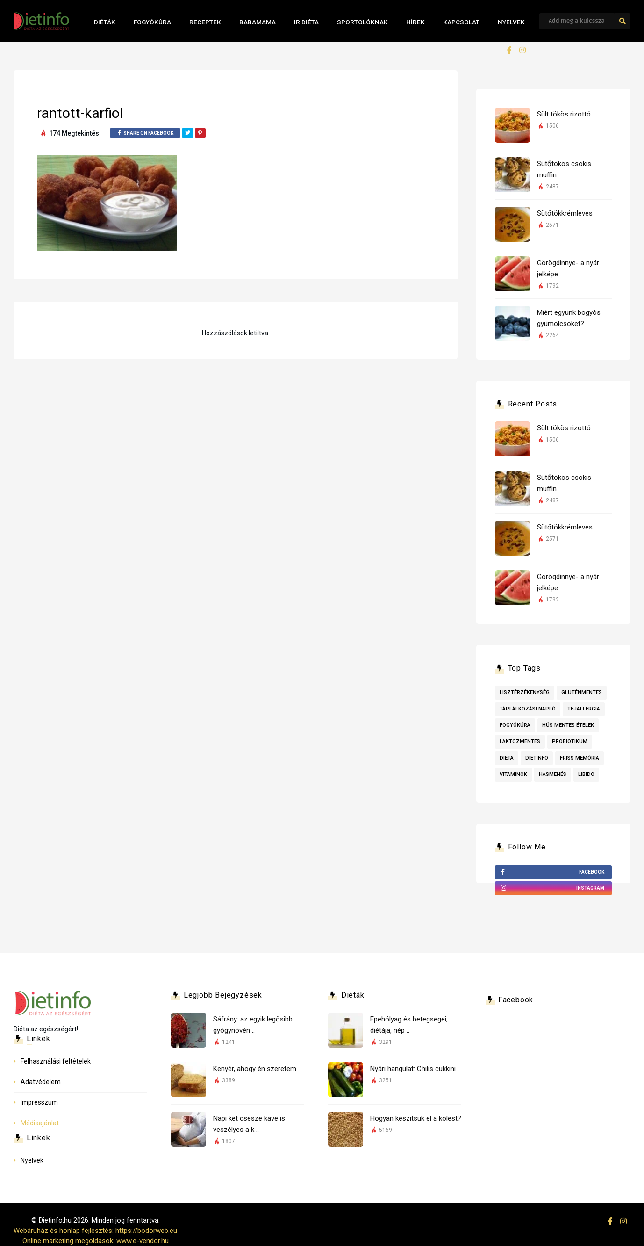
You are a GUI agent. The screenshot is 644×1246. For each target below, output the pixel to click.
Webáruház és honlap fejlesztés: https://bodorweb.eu (95, 1230)
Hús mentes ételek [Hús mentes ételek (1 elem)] (568, 725)
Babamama (257, 22)
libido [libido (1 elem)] (586, 774)
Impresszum (39, 1102)
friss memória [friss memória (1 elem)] (579, 758)
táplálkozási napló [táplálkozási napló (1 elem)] (528, 709)
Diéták (104, 22)
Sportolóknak (362, 22)
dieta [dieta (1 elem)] (507, 758)
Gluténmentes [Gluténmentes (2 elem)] (581, 692)
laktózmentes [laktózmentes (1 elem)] (520, 742)
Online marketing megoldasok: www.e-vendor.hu (95, 1241)
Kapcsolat (461, 22)
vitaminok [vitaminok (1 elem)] (513, 774)
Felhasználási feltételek (56, 1061)
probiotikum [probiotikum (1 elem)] (569, 742)
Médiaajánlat (40, 1123)
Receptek (205, 22)
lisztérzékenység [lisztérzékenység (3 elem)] (525, 692)
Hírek (415, 22)
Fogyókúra (152, 22)
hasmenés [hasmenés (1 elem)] (552, 774)
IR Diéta (306, 22)
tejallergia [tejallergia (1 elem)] (583, 709)
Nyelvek (511, 22)
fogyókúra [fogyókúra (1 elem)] (515, 725)
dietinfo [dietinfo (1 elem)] (536, 758)
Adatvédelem (41, 1082)
